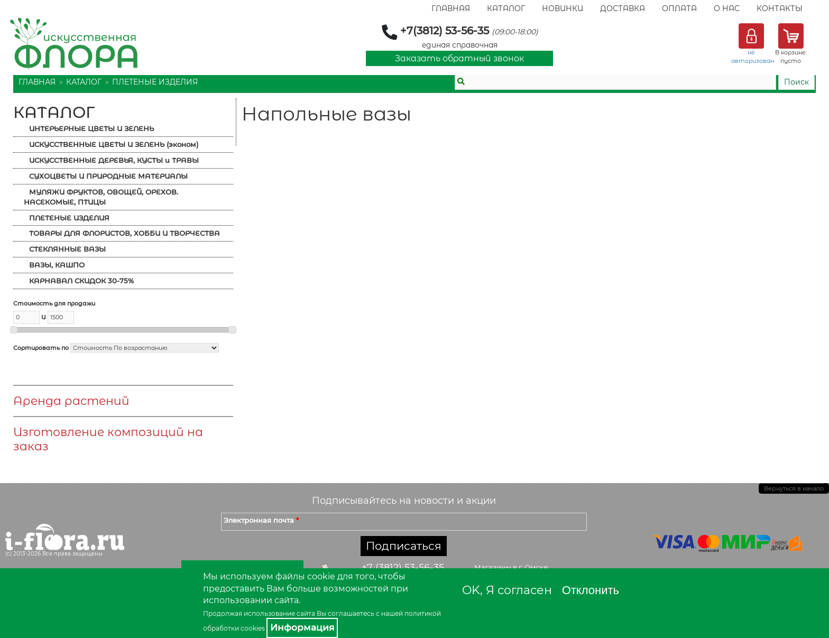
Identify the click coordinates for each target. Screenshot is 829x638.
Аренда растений (71, 401)
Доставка (622, 8)
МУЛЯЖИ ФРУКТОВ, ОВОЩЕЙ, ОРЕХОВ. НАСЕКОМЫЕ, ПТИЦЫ (101, 197)
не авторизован (752, 56)
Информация (302, 627)
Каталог (506, 8)
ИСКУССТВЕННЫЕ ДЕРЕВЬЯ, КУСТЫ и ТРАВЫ (114, 160)
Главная (450, 8)
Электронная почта (261, 520)
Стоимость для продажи (54, 303)
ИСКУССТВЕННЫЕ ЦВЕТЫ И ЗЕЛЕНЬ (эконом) (113, 144)
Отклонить (590, 590)
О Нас (727, 8)
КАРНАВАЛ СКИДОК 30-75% (81, 280)
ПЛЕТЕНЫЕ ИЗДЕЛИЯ (155, 82)
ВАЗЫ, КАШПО (57, 265)
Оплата (679, 8)
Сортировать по (41, 348)
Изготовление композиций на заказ (108, 439)
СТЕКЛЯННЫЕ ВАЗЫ (67, 249)
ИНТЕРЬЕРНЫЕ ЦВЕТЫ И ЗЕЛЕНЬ (91, 128)
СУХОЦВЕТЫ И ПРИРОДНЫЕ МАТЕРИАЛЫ (108, 176)
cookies (253, 628)
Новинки (562, 8)
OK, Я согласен (507, 590)
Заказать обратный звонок (459, 58)
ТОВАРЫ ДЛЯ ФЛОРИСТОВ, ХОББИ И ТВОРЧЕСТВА (124, 233)
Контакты (780, 8)
